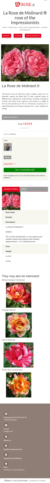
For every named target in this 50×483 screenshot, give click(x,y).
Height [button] (6, 36)
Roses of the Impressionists (29, 27)
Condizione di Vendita (37, 481)
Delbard (13, 134)
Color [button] (18, 36)
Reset (7, 157)
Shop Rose (13, 27)
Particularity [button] (33, 36)
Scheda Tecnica (11, 189)
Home (4, 27)
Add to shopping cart (25, 170)
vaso (23, 189)
